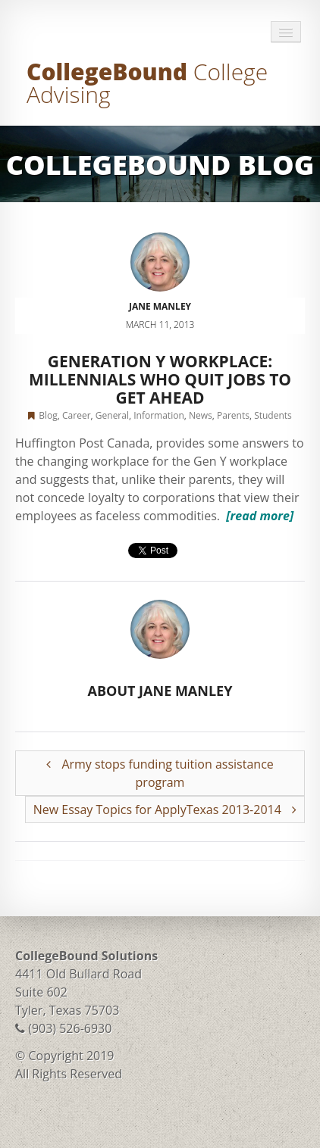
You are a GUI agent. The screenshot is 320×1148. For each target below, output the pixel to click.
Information (158, 415)
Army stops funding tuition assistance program (160, 773)
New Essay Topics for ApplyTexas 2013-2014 (164, 809)
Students (273, 415)
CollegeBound (147, 83)
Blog (48, 415)
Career (76, 415)
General (112, 415)
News (200, 415)
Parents (233, 415)
